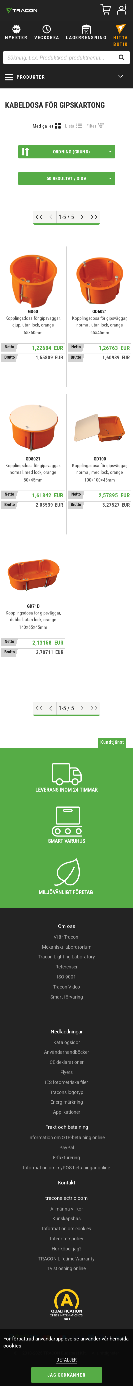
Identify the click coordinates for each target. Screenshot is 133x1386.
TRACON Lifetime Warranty (66, 1258)
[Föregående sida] (51, 217)
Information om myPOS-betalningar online (66, 1167)
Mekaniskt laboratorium (66, 947)
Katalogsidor (66, 1042)
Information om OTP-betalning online (66, 1137)
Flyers (66, 1072)
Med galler (43, 126)
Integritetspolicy (66, 1238)
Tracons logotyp (66, 1092)
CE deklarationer (67, 1062)
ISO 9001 (66, 976)
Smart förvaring (66, 997)
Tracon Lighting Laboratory (66, 956)
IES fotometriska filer (66, 1082)
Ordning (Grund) (66, 152)
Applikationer (66, 1112)
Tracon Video (66, 987)
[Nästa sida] (82, 217)
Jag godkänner (66, 1375)
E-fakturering (66, 1157)
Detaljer (66, 1360)
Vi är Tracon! (67, 937)
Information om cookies (66, 1228)
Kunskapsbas (66, 1218)
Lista (70, 126)
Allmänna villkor (66, 1209)
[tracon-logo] (21, 10)
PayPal (66, 1147)
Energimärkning (66, 1102)
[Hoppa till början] (39, 217)
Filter (91, 126)
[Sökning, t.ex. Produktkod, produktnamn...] (66, 57)
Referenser (66, 966)
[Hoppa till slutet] (94, 217)
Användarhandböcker (66, 1052)
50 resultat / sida (79, 178)
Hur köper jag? (67, 1248)
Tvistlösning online (66, 1268)
